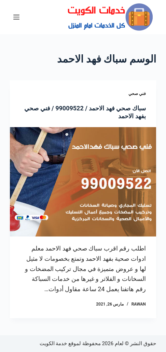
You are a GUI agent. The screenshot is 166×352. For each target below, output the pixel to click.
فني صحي (137, 93)
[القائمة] (16, 17)
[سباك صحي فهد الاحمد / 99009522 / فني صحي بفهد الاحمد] (83, 182)
